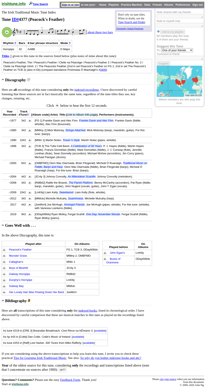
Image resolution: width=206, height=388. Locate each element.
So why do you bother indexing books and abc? (110, 358)
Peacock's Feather (20, 249)
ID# (15, 19)
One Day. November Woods (103, 214)
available (100, 330)
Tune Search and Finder (131, 22)
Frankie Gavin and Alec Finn (96, 120)
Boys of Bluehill (18, 267)
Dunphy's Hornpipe (20, 279)
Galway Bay (16, 286)
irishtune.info (14, 4)
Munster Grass (18, 255)
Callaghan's (16, 261)
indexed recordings (86, 89)
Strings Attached (75, 130)
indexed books (87, 310)
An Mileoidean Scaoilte (82, 176)
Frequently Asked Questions (129, 28)
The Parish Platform (81, 182)
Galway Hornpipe (19, 274)
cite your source (168, 379)
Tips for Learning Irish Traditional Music (39, 358)
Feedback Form (70, 379)
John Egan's (117, 252)
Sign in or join (70, 4)
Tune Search (40, 4)
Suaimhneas (75, 198)
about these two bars (100, 32)
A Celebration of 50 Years (86, 146)
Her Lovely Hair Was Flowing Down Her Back (36, 292)
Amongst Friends (74, 204)
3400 (103, 69)
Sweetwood (66, 192)
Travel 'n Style (71, 140)
